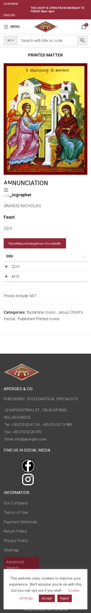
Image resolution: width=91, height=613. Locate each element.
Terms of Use (16, 512)
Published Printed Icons (38, 323)
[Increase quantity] (73, 268)
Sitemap (11, 550)
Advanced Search (15, 564)
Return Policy (15, 531)
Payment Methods (20, 521)
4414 (15, 279)
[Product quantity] (65, 268)
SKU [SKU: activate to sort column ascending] (9, 256)
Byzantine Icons (41, 317)
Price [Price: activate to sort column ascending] (33, 256)
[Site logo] (45, 26)
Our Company (16, 503)
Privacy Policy (16, 540)
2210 (15, 266)
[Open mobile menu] (11, 27)
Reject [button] (64, 598)
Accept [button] (47, 598)
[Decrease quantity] (57, 268)
